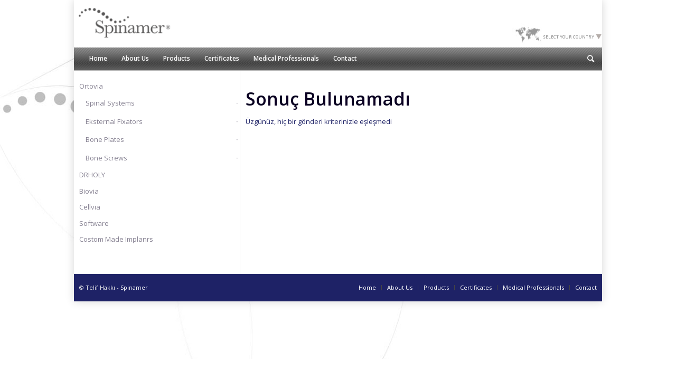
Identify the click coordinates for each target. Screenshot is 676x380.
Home (367, 287)
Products (436, 287)
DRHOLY (92, 174)
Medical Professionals (533, 287)
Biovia (89, 191)
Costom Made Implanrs (116, 239)
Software (94, 223)
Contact (586, 287)
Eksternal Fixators (114, 121)
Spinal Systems (110, 103)
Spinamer (134, 287)
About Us (399, 287)
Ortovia (91, 86)
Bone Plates (105, 139)
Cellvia (89, 207)
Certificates (476, 287)
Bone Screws (106, 158)
